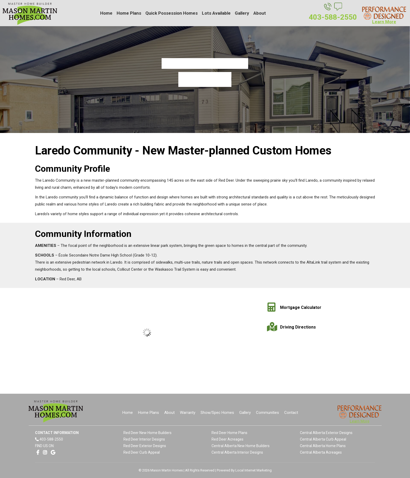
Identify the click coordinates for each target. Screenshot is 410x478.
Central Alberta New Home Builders (241, 446)
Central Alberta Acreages (321, 452)
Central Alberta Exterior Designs (326, 433)
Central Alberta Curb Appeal (323, 439)
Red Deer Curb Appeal (141, 452)
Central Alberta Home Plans (323, 446)
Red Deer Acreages (227, 439)
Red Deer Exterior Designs (144, 446)
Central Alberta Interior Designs (237, 452)
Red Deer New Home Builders (147, 433)
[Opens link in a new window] (37, 452)
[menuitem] (106, 13)
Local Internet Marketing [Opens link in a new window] (253, 470)
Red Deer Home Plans (229, 433)
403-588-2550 (51, 439)
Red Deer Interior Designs (144, 439)
